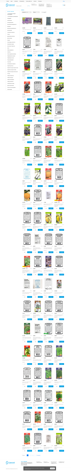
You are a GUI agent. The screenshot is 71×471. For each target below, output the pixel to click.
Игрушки (8, 40)
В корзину (29, 55)
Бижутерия (9, 26)
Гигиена (8, 34)
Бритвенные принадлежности (11, 28)
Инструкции (40, 1)
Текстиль (8, 73)
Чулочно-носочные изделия (11, 87)
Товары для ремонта (10, 81)
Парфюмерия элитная (10, 57)
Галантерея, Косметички (10, 32)
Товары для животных (10, 75)
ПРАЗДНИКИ (9, 18)
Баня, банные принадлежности (11, 24)
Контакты (35, 1)
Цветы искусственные (10, 85)
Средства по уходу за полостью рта (12, 71)
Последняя (38, 455)
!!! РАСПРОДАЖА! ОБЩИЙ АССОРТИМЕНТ (11, 14)
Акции (11, 1)
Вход (64, 1)
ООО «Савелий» (24, 461)
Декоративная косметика (11, 36)
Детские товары (9, 38)
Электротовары (9, 89)
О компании (16, 1)
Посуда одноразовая (10, 59)
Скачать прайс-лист (29, 1)
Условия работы (22, 1)
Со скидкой (43, 12)
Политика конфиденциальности (11, 468)
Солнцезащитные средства (11, 63)
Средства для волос (10, 65)
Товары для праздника (10, 79)
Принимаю (52, 468)
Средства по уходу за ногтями (11, 69)
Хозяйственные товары (10, 83)
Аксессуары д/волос (10, 22)
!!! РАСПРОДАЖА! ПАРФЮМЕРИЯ (12, 16)
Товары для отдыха (10, 77)
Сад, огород (9, 61)
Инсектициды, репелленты (11, 42)
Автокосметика (9, 20)
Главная (7, 1)
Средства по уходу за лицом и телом (12, 67)
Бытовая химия (9, 30)
